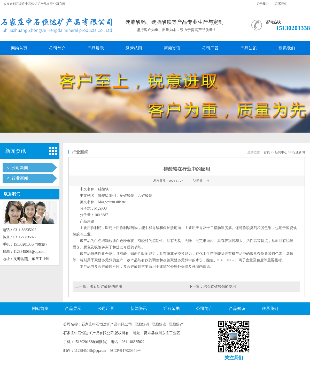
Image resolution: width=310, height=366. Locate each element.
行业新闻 (20, 178)
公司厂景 (210, 48)
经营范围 (134, 48)
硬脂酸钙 (142, 324)
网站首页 (19, 48)
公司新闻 (20, 167)
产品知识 (248, 48)
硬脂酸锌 (176, 324)
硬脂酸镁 (159, 324)
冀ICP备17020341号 (125, 351)
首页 (267, 152)
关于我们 (262, 4)
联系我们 (281, 4)
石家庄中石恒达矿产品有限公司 (106, 324)
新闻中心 (281, 152)
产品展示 (95, 48)
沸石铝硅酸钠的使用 (106, 286)
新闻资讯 (172, 48)
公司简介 (57, 48)
